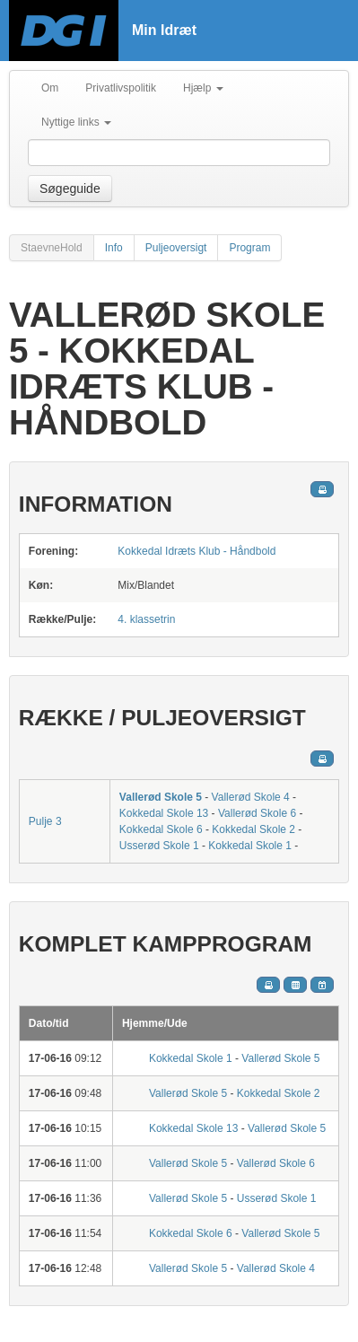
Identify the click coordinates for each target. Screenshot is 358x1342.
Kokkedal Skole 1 (250, 845)
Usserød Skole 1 (159, 845)
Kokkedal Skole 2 (253, 829)
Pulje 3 (45, 821)
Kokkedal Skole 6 (161, 829)
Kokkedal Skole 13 (163, 813)
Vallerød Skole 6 (257, 813)
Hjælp (203, 88)
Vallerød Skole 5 (160, 797)
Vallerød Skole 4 (251, 797)
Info (114, 247)
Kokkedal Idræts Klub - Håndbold (196, 551)
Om (49, 88)
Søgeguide (69, 188)
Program (249, 247)
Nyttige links (76, 122)
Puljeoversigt (176, 247)
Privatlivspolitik (120, 88)
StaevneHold (52, 247)
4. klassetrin (146, 619)
